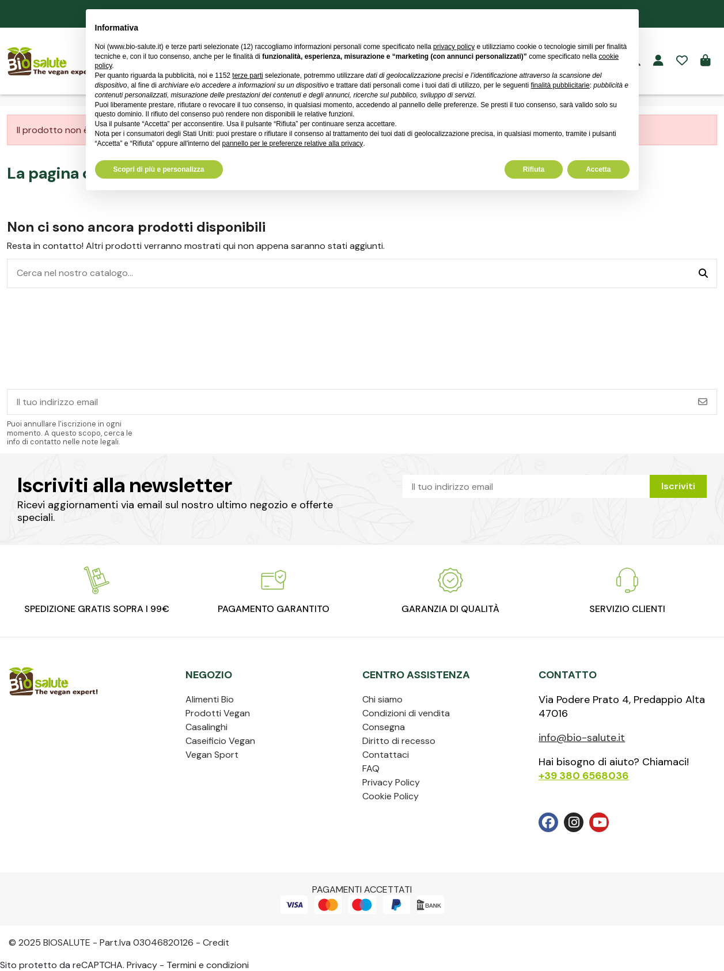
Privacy (142, 965)
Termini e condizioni (207, 965)
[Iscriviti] (703, 402)
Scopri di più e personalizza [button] (158, 169)
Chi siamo (382, 699)
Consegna (383, 727)
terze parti (247, 75)
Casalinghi (206, 727)
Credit (216, 942)
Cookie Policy (390, 796)
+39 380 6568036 (583, 776)
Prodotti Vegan (217, 713)
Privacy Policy (391, 782)
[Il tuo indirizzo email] (348, 402)
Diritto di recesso (398, 741)
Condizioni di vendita (406, 713)
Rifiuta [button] (533, 169)
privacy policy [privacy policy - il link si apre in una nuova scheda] (454, 47)
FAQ (371, 768)
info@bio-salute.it (582, 738)
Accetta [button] (598, 169)
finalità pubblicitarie (560, 85)
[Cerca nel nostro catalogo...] (703, 274)
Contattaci (385, 755)
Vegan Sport (211, 755)
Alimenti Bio (209, 699)
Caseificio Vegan (220, 741)
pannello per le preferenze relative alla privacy (292, 143)
